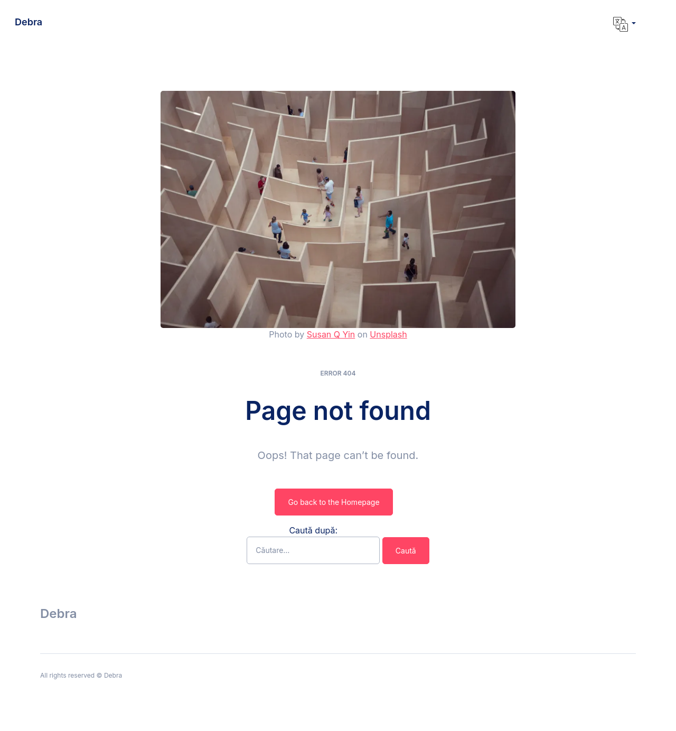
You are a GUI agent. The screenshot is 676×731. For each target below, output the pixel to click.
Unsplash (388, 334)
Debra (28, 21)
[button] (624, 24)
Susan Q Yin (331, 334)
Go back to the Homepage (333, 502)
